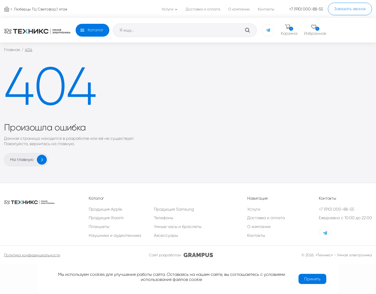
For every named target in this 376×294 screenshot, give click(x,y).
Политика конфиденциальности (32, 255)
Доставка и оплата (266, 217)
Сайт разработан (181, 255)
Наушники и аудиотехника (115, 235)
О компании (259, 226)
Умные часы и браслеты (177, 226)
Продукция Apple (105, 209)
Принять (312, 278)
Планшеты (99, 226)
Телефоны (163, 217)
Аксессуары (166, 235)
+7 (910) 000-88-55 (336, 209)
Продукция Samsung (174, 209)
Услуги (253, 209)
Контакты (256, 235)
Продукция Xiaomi (106, 217)
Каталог (95, 30)
